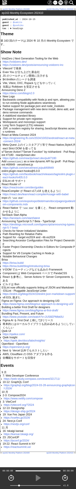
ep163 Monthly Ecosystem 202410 (22, 12)
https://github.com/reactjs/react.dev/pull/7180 (29, 158)
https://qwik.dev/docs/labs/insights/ (24, 340)
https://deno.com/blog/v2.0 (18, 93)
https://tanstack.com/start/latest (21, 218)
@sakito (17, 22)
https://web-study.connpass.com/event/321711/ (32, 378)
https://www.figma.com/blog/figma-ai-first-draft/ (30, 310)
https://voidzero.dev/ (15, 61)
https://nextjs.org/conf (16, 424)
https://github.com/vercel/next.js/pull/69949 (28, 167)
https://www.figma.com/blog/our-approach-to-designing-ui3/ (38, 304)
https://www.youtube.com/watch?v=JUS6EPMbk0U (33, 316)
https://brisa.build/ (13, 262)
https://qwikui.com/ (14, 334)
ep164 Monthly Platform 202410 (60, 9)
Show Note (10, 52)
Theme (7, 34)
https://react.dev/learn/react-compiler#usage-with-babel (35, 194)
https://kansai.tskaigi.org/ (18, 434)
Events (7, 365)
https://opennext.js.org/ (16, 347)
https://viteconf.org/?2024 (19, 404)
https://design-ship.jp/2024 (19, 411)
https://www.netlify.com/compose (23, 398)
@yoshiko (18, 25)
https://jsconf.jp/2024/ (16, 440)
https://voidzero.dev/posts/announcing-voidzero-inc (33, 64)
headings (18, 28)
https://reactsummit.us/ (17, 446)
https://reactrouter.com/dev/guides (23, 187)
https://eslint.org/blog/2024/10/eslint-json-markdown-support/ (39, 293)
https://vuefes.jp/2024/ (17, 417)
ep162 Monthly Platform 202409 (16, 9)
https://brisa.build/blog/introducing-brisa (26, 266)
